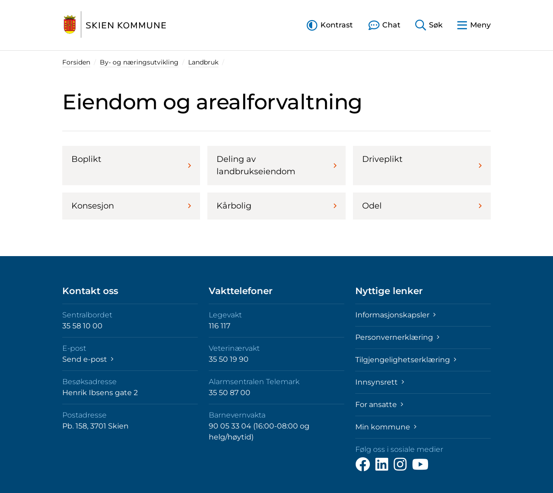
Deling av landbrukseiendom (276, 165)
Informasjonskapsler (395, 315)
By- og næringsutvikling (139, 62)
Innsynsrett (379, 382)
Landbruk (203, 62)
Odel (422, 206)
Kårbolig (276, 206)
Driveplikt (422, 162)
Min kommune (386, 427)
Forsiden (76, 62)
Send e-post (88, 359)
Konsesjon (131, 206)
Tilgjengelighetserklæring (405, 359)
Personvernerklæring (397, 337)
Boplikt (131, 162)
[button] (330, 25)
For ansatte (379, 404)
